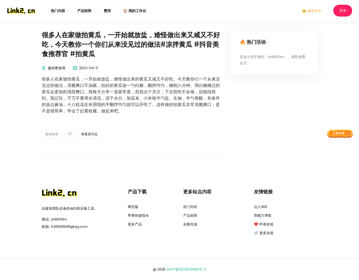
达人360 (260, 206)
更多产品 (135, 224)
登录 (342, 11)
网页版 (133, 206)
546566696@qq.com (69, 226)
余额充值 (190, 224)
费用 (107, 11)
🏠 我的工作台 (134, 11)
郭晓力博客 (263, 215)
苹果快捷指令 (138, 215)
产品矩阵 (84, 11)
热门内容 (58, 11)
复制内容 (51, 134)
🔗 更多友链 (263, 232)
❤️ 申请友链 (263, 224)
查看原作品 (89, 134)
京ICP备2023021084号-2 (186, 269)
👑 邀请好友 (312, 11)
